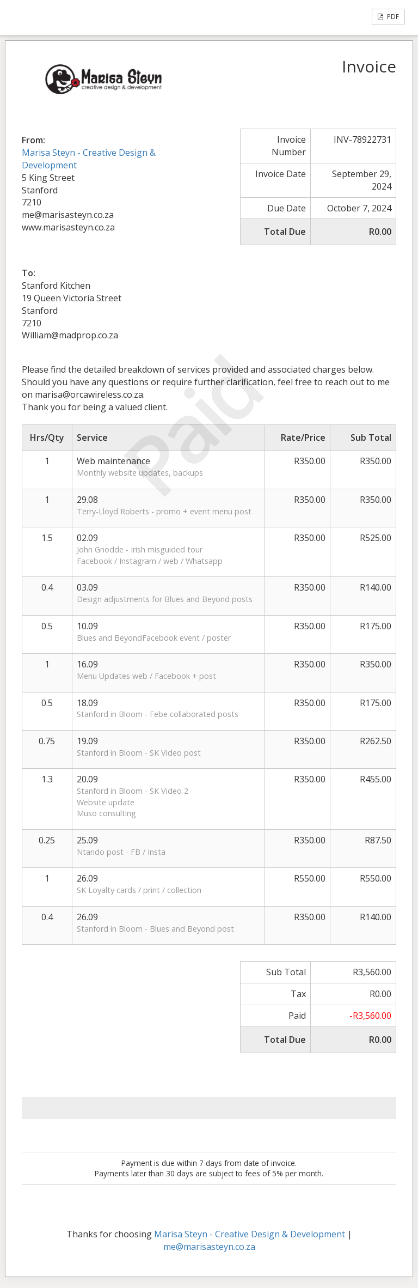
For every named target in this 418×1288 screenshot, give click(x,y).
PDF (388, 16)
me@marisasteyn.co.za (209, 1247)
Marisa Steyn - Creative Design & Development (249, 1234)
